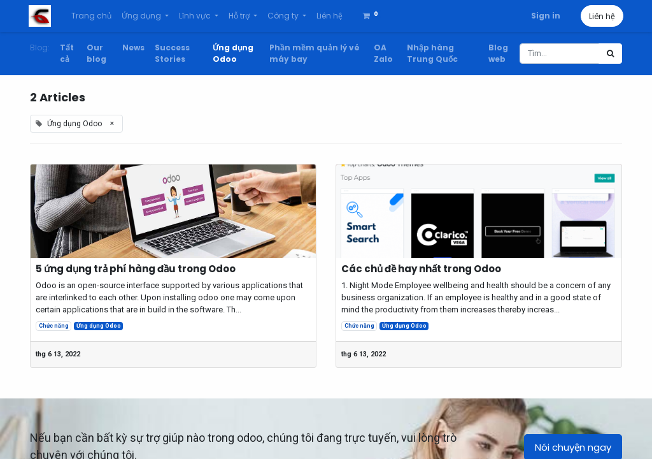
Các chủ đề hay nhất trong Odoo (421, 269)
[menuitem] (92, 16)
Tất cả (67, 53)
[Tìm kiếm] (610, 53)
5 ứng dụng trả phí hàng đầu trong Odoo (136, 269)
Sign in (544, 15)
